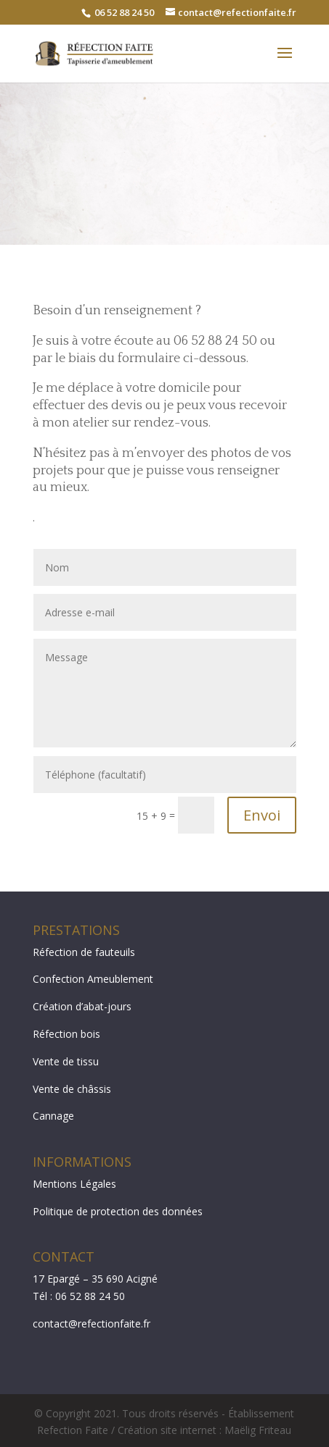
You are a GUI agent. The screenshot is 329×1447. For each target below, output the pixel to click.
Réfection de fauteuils (84, 952)
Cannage (53, 1116)
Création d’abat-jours (82, 1006)
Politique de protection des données (118, 1211)
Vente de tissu (66, 1061)
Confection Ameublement (93, 979)
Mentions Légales (74, 1184)
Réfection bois (66, 1034)
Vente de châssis (72, 1089)
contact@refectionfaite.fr (91, 1323)
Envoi (261, 815)
